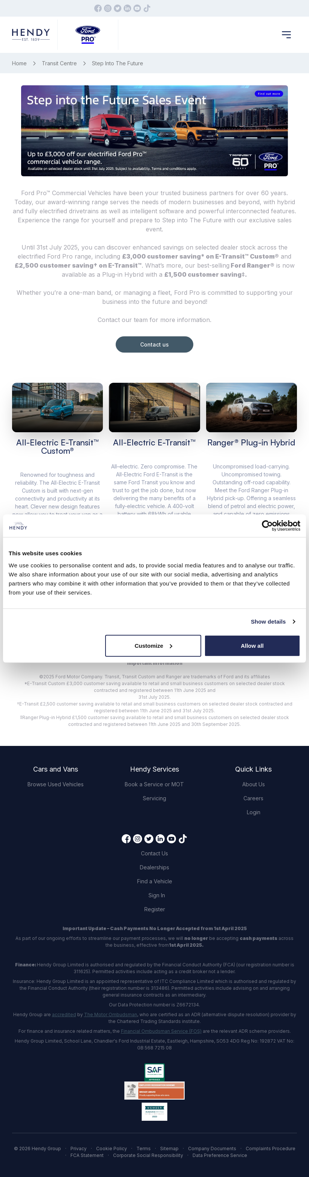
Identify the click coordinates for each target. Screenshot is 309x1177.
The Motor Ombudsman (110, 1014)
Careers (253, 798)
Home (19, 63)
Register (154, 909)
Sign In (156, 895)
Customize (153, 645)
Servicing (154, 798)
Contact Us (154, 853)
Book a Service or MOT (154, 784)
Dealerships (154, 867)
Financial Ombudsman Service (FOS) (161, 1031)
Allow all (252, 645)
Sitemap (169, 1148)
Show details (268, 621)
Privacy (78, 1148)
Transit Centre (59, 63)
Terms (143, 1148)
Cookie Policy (111, 1148)
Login (253, 812)
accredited (64, 1014)
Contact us (154, 344)
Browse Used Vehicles (56, 784)
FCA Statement (87, 1155)
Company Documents (212, 1148)
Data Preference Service (220, 1155)
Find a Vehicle (154, 881)
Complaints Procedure (270, 1148)
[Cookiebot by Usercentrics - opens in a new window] (267, 525)
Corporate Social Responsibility (148, 1155)
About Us (253, 784)
